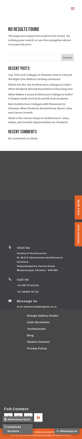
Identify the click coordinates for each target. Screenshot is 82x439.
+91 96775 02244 (28, 285)
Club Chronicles (38, 322)
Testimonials (36, 328)
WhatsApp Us (70, 429)
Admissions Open (15, 417)
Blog (30, 335)
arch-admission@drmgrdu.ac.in (37, 306)
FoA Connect (16, 409)
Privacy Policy (37, 348)
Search (67, 57)
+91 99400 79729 (28, 291)
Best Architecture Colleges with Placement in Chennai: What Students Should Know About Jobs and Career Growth (40, 108)
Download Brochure (15, 429)
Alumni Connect (38, 341)
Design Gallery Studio (43, 315)
